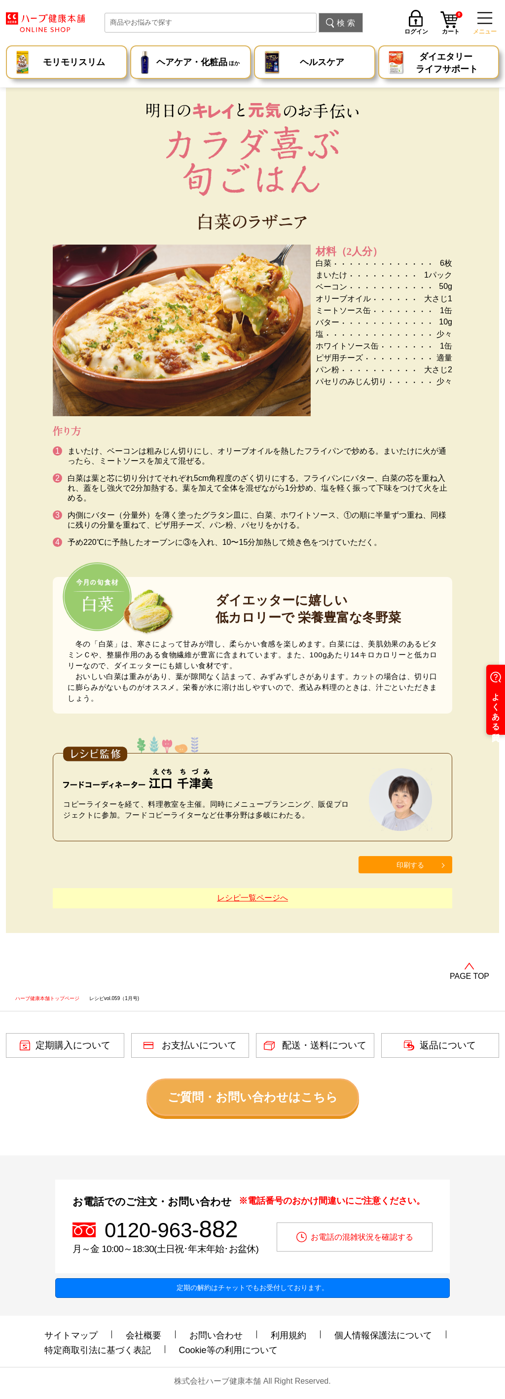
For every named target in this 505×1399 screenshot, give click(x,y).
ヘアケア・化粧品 (198, 63)
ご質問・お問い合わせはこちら (253, 1097)
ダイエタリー (447, 63)
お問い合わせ (216, 1335)
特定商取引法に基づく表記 (97, 1350)
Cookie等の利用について (228, 1350)
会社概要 (143, 1335)
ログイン (416, 31)
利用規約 (288, 1335)
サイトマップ (71, 1335)
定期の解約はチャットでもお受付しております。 (252, 1287)
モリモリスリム (74, 62)
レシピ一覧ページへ (252, 898)
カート (452, 24)
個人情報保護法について (383, 1335)
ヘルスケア (322, 62)
